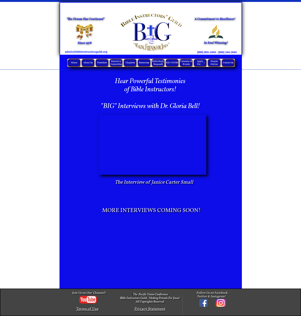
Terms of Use (87, 309)
